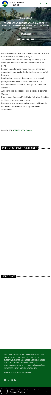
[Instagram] (12, 380)
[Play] (47, 4)
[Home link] (13, 4)
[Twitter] (8, 380)
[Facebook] (15, 380)
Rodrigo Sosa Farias (22, 130)
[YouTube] (5, 380)
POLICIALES (25, 18)
